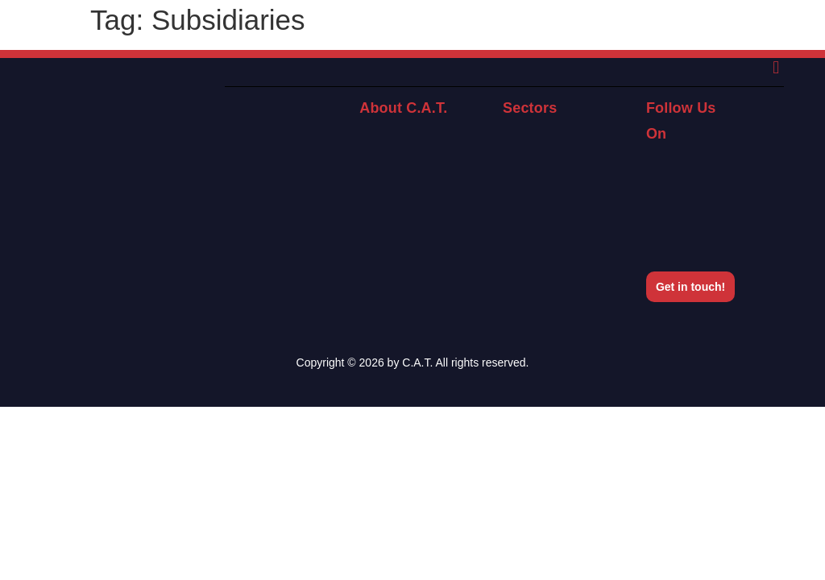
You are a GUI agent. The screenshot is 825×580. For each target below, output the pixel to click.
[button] (776, 68)
